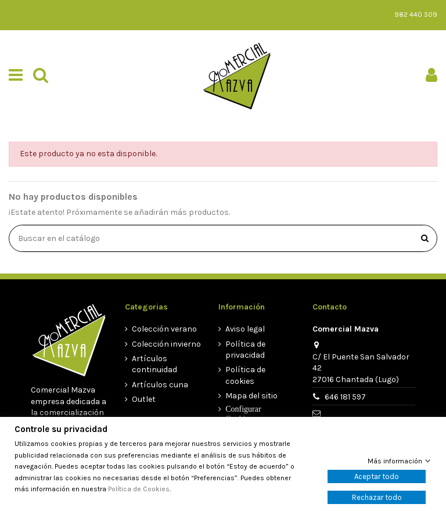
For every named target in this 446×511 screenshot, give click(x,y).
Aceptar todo (376, 476)
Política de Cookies (139, 489)
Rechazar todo (377, 497)
